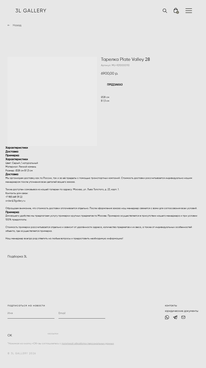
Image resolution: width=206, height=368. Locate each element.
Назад (17, 25)
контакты (171, 305)
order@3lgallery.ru (15, 201)
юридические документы (181, 311)
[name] (31, 313)
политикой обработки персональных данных (88, 343)
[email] (82, 313)
